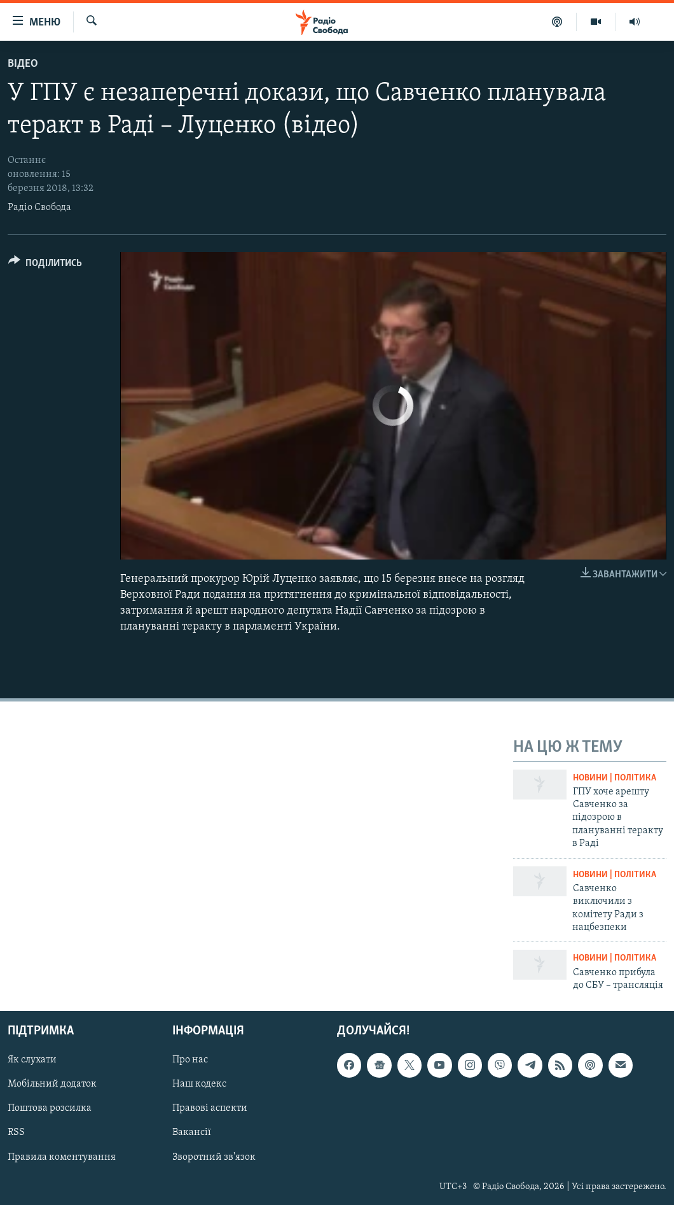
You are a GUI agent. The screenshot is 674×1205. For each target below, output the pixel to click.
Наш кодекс (199, 1085)
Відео (23, 64)
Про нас (190, 1060)
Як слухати (32, 1060)
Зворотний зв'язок (214, 1157)
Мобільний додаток (52, 1085)
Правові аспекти (209, 1109)
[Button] (45, 265)
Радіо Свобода (39, 207)
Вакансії (191, 1133)
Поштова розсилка (50, 1109)
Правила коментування (62, 1157)
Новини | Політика (614, 778)
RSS (16, 1133)
